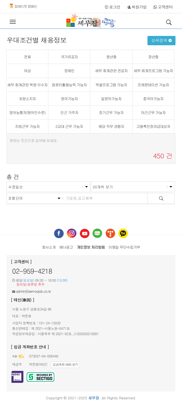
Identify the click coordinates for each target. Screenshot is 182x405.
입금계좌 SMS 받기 (65, 364)
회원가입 (137, 7)
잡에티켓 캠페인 (23, 6)
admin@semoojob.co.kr (33, 291)
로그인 (112, 7)
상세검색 (161, 40)
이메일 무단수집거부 (124, 247)
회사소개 (48, 247)
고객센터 (163, 7)
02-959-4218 (32, 271)
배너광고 (66, 247)
